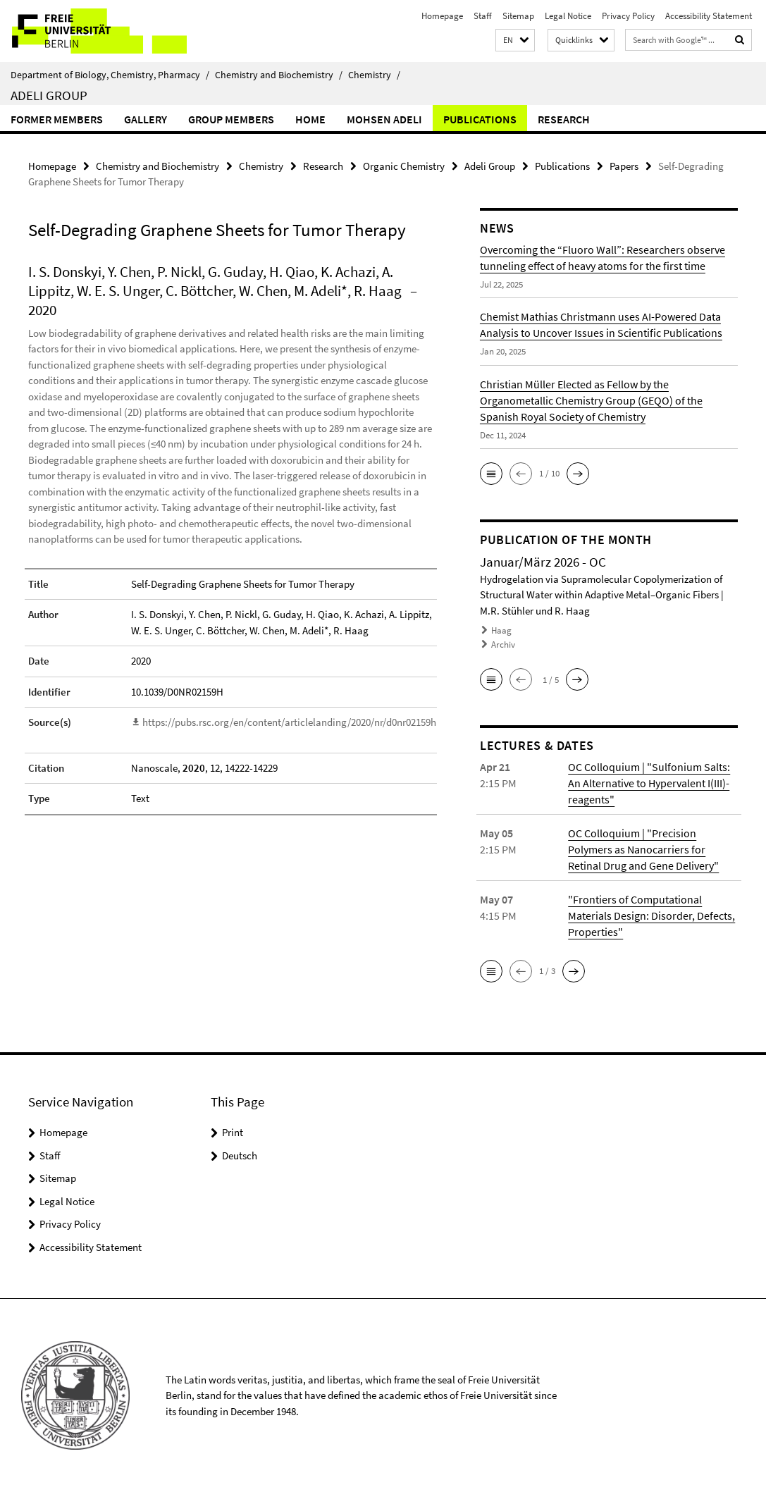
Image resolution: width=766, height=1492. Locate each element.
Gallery (145, 119)
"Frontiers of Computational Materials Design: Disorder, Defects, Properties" (651, 915)
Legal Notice (568, 16)
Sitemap (518, 16)
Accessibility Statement (708, 16)
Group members (231, 119)
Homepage (442, 16)
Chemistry (374, 75)
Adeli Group (49, 95)
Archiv (503, 645)
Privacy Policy (628, 16)
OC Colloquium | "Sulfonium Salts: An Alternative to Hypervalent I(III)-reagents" (649, 783)
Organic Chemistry (404, 166)
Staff (483, 16)
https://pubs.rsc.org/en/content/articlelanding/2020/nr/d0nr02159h (289, 722)
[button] (515, 40)
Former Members (57, 119)
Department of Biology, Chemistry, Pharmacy (110, 75)
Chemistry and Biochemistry (278, 75)
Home (310, 119)
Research (564, 119)
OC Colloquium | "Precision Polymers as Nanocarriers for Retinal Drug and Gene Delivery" (643, 849)
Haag (501, 630)
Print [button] (232, 1132)
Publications (480, 119)
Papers (624, 166)
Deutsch (239, 1155)
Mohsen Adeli (384, 119)
